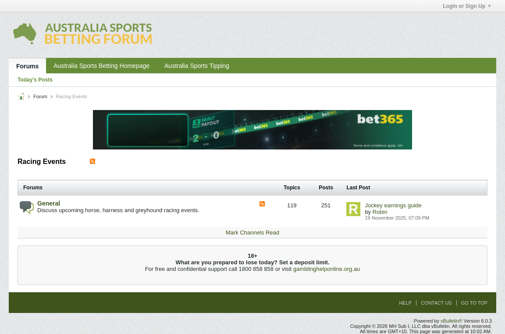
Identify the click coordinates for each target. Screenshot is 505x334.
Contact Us (436, 303)
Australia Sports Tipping (196, 65)
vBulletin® (451, 320)
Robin (380, 212)
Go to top (474, 303)
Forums (27, 66)
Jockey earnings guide (393, 205)
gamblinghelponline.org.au (326, 269)
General (48, 203)
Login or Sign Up (467, 6)
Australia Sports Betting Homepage (101, 65)
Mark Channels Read (252, 232)
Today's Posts (35, 80)
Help (405, 303)
